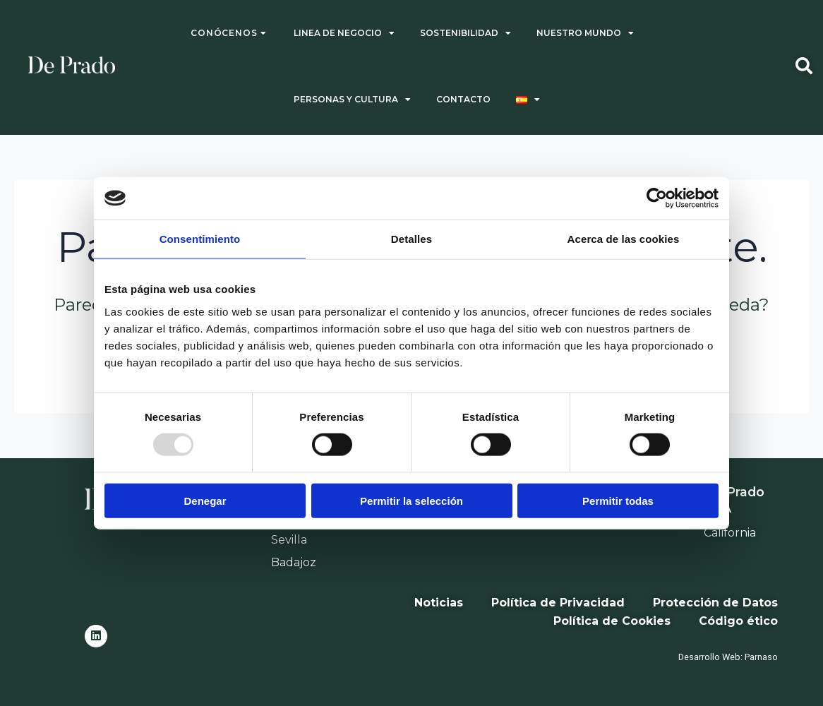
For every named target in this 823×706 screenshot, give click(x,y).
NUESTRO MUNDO (585, 33)
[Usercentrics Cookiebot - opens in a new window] (657, 198)
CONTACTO (463, 99)
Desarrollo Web (709, 657)
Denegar (205, 500)
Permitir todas (618, 500)
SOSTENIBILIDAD (465, 33)
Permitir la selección (411, 500)
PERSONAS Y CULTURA (352, 99)
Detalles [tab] (411, 239)
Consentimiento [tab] (200, 239)
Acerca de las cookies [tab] (623, 239)
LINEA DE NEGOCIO (344, 33)
